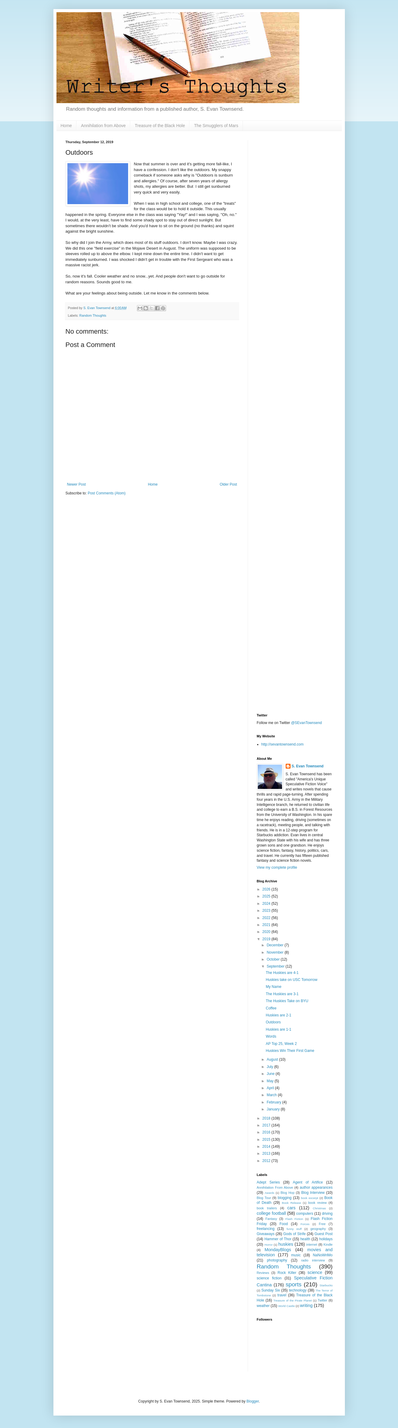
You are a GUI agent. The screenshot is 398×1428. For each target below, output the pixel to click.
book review (317, 1202)
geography (318, 1229)
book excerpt (309, 1198)
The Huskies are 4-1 (282, 973)
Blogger (253, 1401)
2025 (266, 896)
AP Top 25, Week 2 (281, 1044)
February (274, 1102)
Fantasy (271, 1219)
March (272, 1095)
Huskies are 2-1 (278, 1015)
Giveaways (266, 1234)
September (276, 966)
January (274, 1109)
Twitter (322, 1300)
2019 (266, 939)
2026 (266, 889)
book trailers (267, 1208)
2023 (266, 910)
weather (263, 1306)
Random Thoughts (92, 315)
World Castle (286, 1306)
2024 (266, 903)
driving (327, 1213)
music (296, 1255)
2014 (266, 1146)
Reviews (263, 1273)
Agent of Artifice (308, 1182)
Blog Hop (287, 1192)
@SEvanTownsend (306, 723)
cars (291, 1207)
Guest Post (324, 1234)
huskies (285, 1244)
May (270, 1081)
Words (271, 1036)
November (275, 952)
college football (271, 1213)
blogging (284, 1198)
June (271, 1074)
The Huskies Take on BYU (287, 1001)
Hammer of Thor (277, 1239)
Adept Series (268, 1182)
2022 (266, 918)
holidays (325, 1239)
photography (277, 1260)
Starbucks (326, 1285)
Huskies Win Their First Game (290, 1051)
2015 (266, 1139)
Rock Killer (286, 1273)
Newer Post (76, 484)
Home (66, 125)
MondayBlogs (278, 1249)
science (315, 1272)
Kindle (328, 1244)
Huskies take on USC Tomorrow (291, 980)
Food (284, 1224)
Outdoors (273, 1022)
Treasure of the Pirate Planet (292, 1300)
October (274, 959)
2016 (266, 1132)
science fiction (269, 1278)
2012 (266, 1161)
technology (298, 1290)
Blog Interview (313, 1193)
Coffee (271, 1008)
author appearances (316, 1187)
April (271, 1088)
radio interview (313, 1260)
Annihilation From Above (275, 1187)
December (275, 945)
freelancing (266, 1229)
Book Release (291, 1202)
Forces (305, 1224)
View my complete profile (277, 867)
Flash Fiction (294, 1219)
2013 (266, 1153)
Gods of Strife (294, 1234)
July (270, 1067)
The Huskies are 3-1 (282, 994)
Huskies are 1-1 (278, 1029)
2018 (266, 1118)
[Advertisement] (295, 231)
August (273, 1059)
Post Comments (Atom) (107, 493)
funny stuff (294, 1229)
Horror (268, 1244)
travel (281, 1295)
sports (293, 1284)
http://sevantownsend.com (282, 744)
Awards (269, 1192)
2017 (266, 1125)
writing (306, 1305)
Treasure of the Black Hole (160, 125)
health (305, 1239)
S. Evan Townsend (308, 766)
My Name (273, 987)
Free (322, 1224)
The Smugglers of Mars (216, 125)
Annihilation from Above (103, 125)
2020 (266, 932)
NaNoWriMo (322, 1255)
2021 (266, 925)
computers (304, 1213)
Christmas (319, 1208)
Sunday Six (270, 1290)
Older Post (228, 484)
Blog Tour (264, 1198)
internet (311, 1244)
